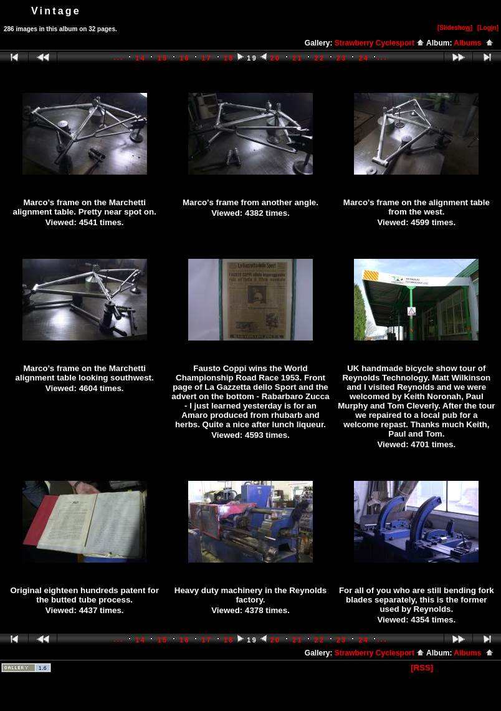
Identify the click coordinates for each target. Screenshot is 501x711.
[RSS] (422, 667)
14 (140, 58)
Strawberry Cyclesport (379, 43)
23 (341, 58)
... (118, 57)
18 (229, 58)
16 (184, 58)
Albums (474, 43)
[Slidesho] (454, 27)
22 (320, 58)
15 (163, 58)
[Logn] (488, 27)
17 (207, 58)
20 (275, 58)
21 (297, 58)
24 (363, 58)
